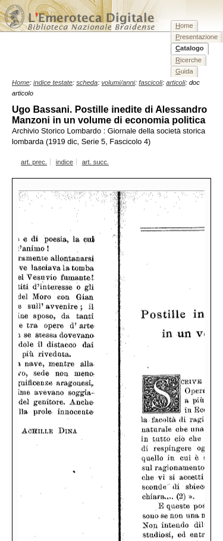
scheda (87, 82)
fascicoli (150, 82)
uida (184, 71)
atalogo (189, 48)
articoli (175, 82)
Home (21, 82)
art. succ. (95, 162)
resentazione (196, 36)
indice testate (53, 82)
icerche (188, 59)
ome (184, 25)
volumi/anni (119, 82)
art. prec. (34, 162)
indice (64, 162)
